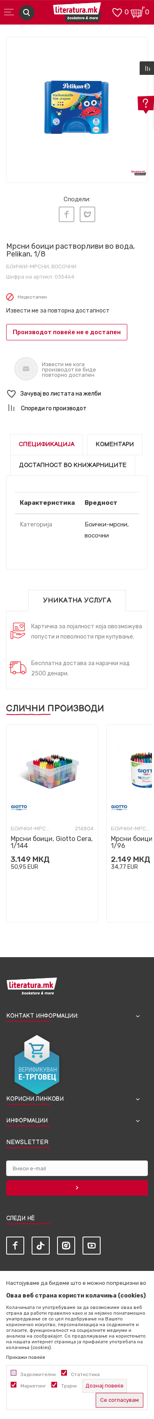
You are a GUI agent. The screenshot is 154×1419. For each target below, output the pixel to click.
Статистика (85, 1374)
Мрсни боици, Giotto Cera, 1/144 (52, 842)
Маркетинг (33, 1385)
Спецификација (46, 444)
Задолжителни (38, 1374)
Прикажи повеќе (25, 1357)
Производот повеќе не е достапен (67, 332)
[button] (77, 394)
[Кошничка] (137, 11)
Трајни (69, 1385)
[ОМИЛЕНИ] (117, 11)
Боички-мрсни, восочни (41, 266)
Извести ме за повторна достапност (58, 310)
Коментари (115, 444)
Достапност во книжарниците (72, 465)
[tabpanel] (77, 107)
